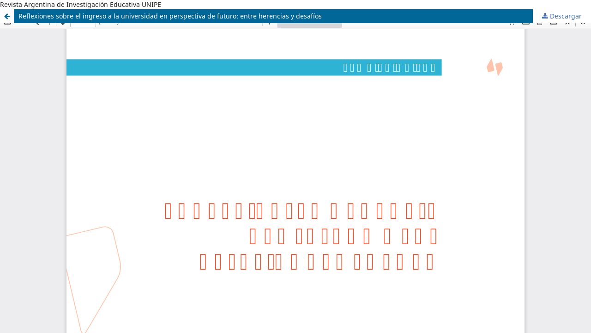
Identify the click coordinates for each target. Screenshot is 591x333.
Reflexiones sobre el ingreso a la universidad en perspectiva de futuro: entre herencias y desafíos (170, 16)
